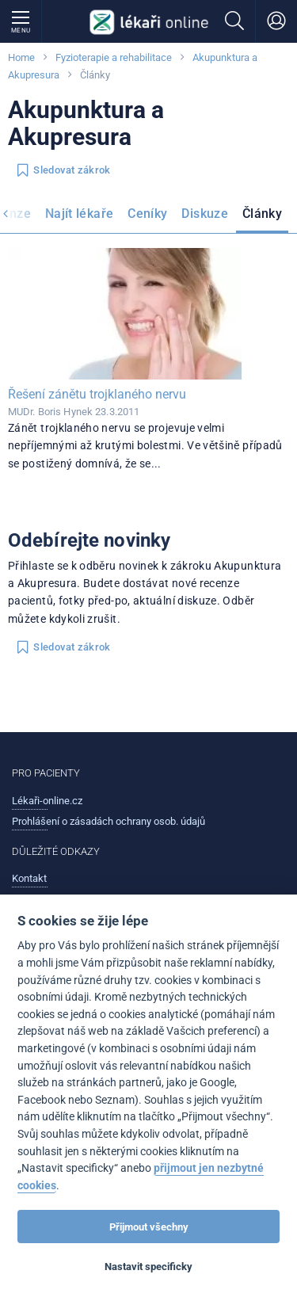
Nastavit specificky (148, 1266)
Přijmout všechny (148, 1227)
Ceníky (147, 213)
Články (262, 213)
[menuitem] (79, 216)
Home (21, 57)
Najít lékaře (79, 213)
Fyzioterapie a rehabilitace (113, 57)
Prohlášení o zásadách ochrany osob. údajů (108, 821)
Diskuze (204, 213)
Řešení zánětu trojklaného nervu (97, 394)
